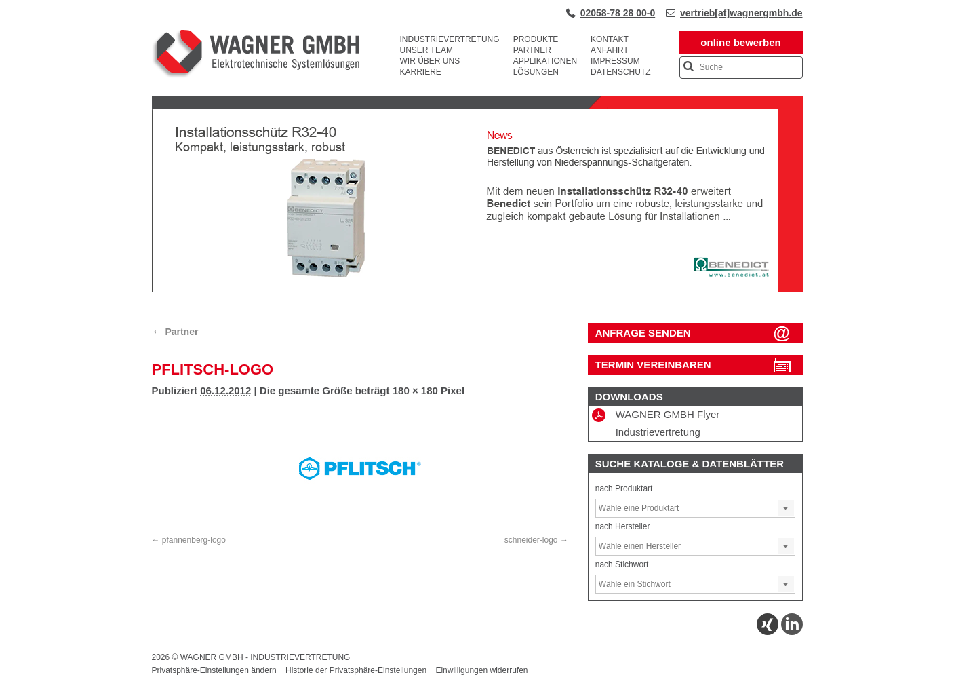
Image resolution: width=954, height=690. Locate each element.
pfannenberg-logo (194, 540)
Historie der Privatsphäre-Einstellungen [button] (355, 670)
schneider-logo (531, 540)
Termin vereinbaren (653, 364)
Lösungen (536, 72)
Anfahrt (610, 50)
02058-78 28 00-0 (618, 12)
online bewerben (740, 42)
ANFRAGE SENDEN (643, 333)
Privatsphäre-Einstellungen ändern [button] (214, 670)
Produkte (536, 39)
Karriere (420, 72)
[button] (786, 508)
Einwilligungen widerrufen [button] (481, 670)
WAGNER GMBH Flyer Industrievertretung (656, 423)
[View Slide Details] (477, 289)
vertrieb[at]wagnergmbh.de (741, 12)
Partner (532, 50)
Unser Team (426, 50)
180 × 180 (415, 390)
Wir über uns (430, 61)
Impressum (615, 61)
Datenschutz (620, 72)
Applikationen (545, 61)
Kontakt (610, 39)
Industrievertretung (450, 39)
